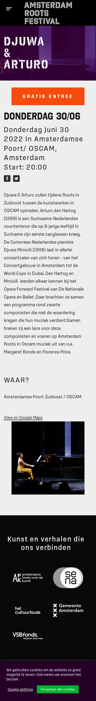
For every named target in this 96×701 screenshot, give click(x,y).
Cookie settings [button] (20, 689)
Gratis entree (48, 96)
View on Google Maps (23, 417)
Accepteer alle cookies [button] (57, 689)
